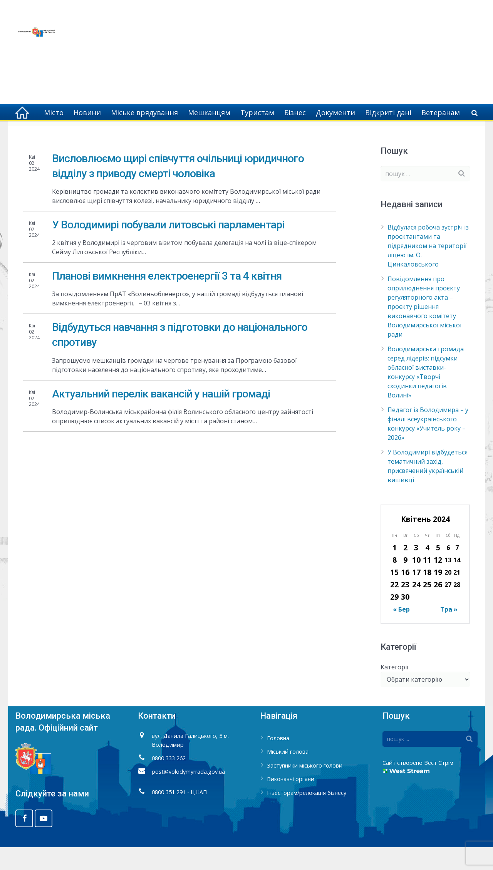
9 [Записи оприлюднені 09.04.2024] (405, 582)
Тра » (449, 632)
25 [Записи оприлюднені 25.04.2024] (427, 607)
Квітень (443, 134)
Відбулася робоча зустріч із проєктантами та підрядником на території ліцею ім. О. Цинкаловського (428, 268)
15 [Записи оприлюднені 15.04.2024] (394, 595)
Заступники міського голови (304, 787)
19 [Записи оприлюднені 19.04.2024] (438, 595)
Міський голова (288, 774)
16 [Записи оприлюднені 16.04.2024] (405, 595)
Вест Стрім (438, 785)
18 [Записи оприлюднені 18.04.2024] (427, 595)
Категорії (394, 689)
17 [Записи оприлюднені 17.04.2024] (416, 595)
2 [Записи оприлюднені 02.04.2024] (405, 570)
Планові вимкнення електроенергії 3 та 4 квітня (167, 298)
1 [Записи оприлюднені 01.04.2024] (394, 570)
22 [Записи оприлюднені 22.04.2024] (394, 607)
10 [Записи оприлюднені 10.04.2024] (416, 582)
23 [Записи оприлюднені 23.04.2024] (405, 607)
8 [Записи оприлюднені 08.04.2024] (394, 582)
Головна (388, 134)
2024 (416, 134)
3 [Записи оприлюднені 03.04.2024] (416, 570)
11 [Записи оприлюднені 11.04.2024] (427, 582)
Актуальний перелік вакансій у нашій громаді (161, 416)
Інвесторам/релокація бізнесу (306, 815)
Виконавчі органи (290, 801)
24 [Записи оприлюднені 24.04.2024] (416, 607)
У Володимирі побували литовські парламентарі (168, 247)
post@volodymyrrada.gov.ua (188, 794)
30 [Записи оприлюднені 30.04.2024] (405, 619)
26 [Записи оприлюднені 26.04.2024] (438, 607)
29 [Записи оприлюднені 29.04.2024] (394, 619)
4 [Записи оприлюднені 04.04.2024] (427, 570)
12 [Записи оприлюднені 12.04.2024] (438, 582)
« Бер (401, 632)
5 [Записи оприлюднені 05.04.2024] (438, 570)
